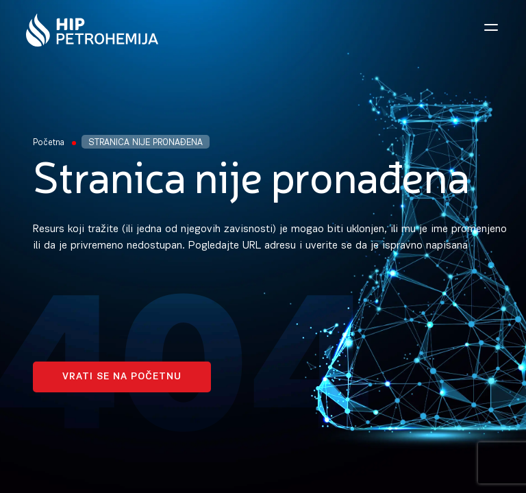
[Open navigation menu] (491, 27)
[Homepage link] (92, 30)
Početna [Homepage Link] (48, 142)
